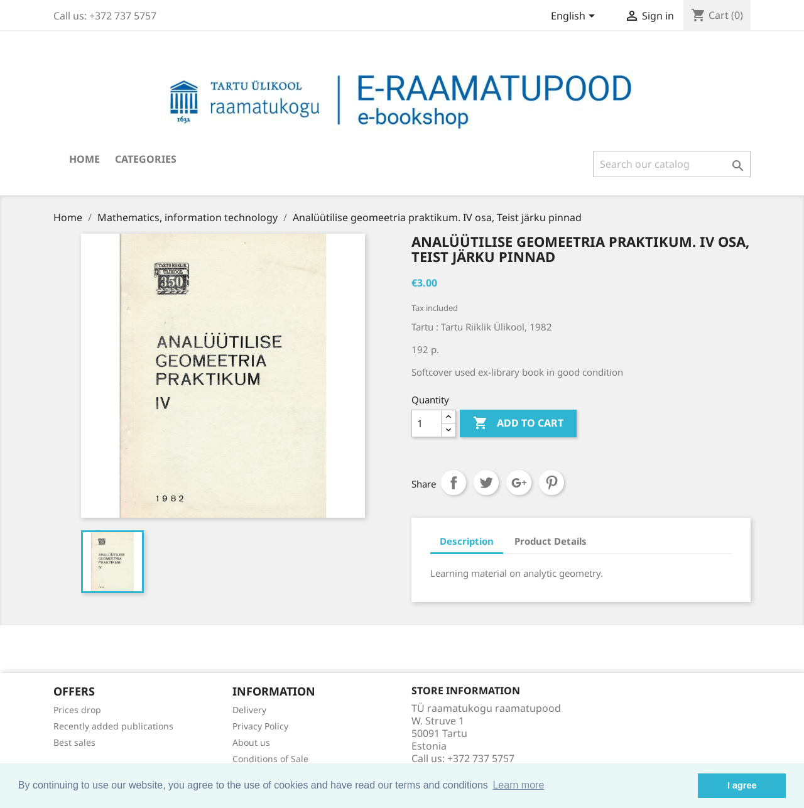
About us (251, 742)
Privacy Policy (260, 726)
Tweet (486, 482)
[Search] (672, 164)
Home (84, 159)
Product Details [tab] (550, 541)
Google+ (518, 482)
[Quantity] (426, 423)
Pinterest (551, 482)
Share (453, 482)
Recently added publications (113, 726)
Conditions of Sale (270, 759)
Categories (146, 159)
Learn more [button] (518, 785)
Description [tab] (467, 541)
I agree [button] (741, 785)
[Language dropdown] (575, 17)
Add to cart (518, 423)
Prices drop (77, 710)
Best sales (74, 742)
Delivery (249, 710)
